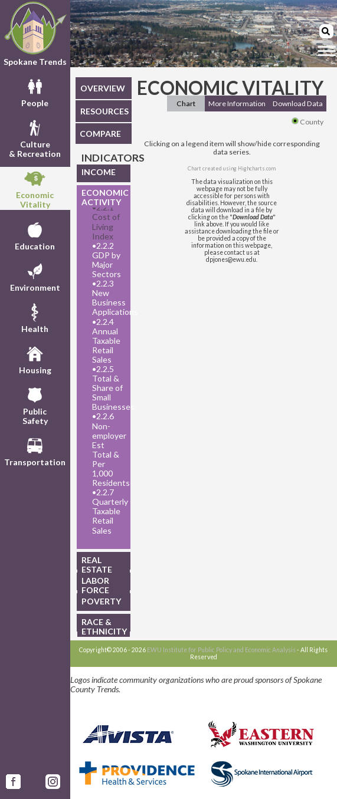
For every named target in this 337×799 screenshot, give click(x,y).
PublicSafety (35, 404)
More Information (237, 103)
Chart (186, 103)
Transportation (35, 450)
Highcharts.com (257, 168)
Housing (35, 358)
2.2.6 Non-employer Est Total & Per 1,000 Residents (108, 450)
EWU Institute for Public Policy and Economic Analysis (221, 649)
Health (34, 317)
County (307, 121)
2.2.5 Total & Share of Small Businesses (108, 388)
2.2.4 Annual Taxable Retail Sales (106, 340)
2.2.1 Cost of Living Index (106, 222)
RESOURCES (104, 111)
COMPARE (100, 134)
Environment (35, 275)
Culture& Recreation (35, 137)
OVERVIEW (102, 88)
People (34, 91)
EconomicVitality (35, 188)
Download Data (298, 103)
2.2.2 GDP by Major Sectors (106, 260)
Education (35, 234)
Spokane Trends (35, 34)
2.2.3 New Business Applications (108, 298)
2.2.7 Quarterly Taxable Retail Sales (108, 511)
